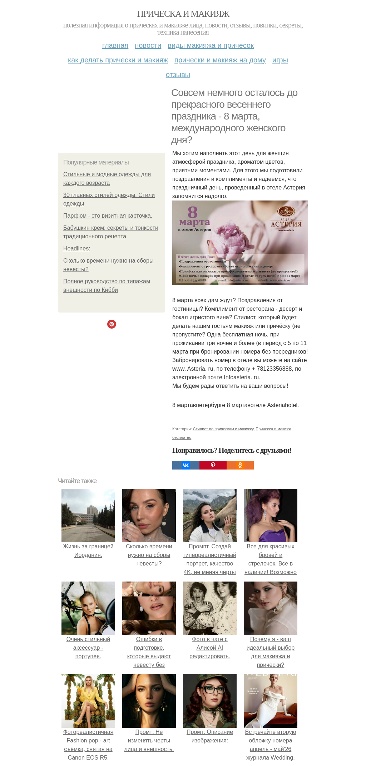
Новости (148, 45)
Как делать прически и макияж (118, 60)
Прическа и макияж (183, 14)
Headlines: (76, 248)
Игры (280, 60)
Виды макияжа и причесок (211, 45)
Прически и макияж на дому (220, 60)
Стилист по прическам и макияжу (223, 429)
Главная (115, 45)
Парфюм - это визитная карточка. (107, 216)
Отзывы (178, 74)
